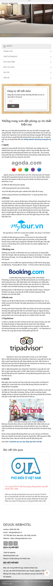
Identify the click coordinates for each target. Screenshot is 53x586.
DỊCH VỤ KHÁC (9, 67)
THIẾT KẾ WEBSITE (10, 57)
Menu (9, 46)
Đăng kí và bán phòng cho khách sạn (16, 558)
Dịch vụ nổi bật (11, 547)
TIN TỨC (6, 72)
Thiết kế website (9, 553)
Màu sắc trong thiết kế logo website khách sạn (20, 568)
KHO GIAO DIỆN (9, 62)
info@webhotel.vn (15, 532)
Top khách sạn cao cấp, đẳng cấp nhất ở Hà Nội (25, 442)
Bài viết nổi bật (11, 562)
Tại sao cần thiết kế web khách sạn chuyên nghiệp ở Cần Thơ (25, 571)
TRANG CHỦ (8, 51)
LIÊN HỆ (6, 78)
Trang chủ (5, 35)
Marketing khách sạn (11, 556)
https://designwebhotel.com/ (21, 538)
